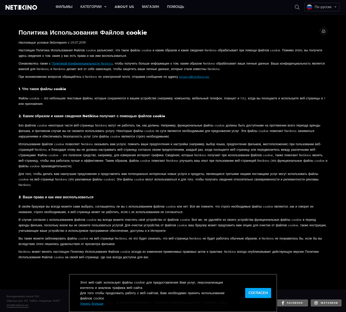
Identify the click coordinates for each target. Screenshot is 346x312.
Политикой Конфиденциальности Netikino (82, 63)
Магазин (150, 6)
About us (124, 6)
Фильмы (64, 6)
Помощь (175, 6)
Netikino (22, 7)
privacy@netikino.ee (194, 76)
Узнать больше (91, 303)
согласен (258, 293)
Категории (93, 6)
